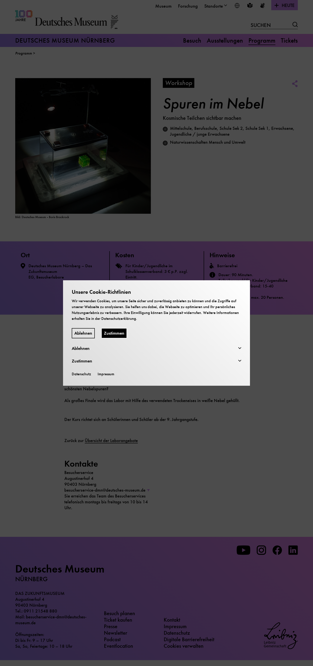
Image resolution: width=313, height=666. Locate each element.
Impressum (106, 374)
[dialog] (156, 333)
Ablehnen (83, 333)
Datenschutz (81, 374)
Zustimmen (114, 333)
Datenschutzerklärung (118, 318)
